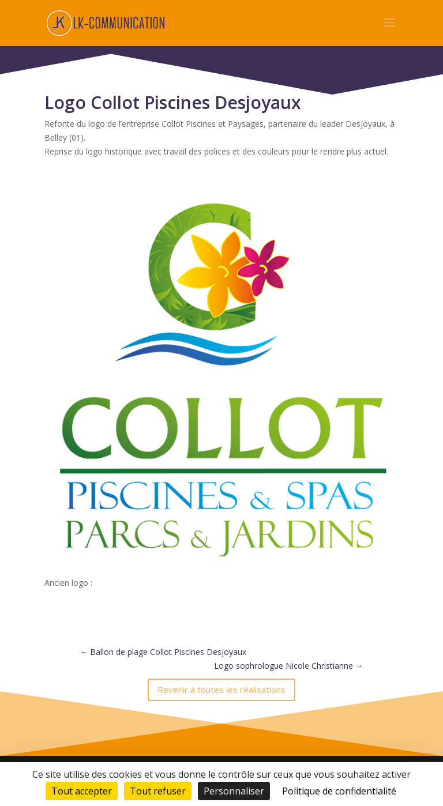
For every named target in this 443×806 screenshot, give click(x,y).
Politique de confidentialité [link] (339, 791)
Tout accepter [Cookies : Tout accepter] (81, 791)
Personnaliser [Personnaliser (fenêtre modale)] (234, 791)
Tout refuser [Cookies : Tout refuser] (158, 791)
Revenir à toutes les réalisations (221, 689)
